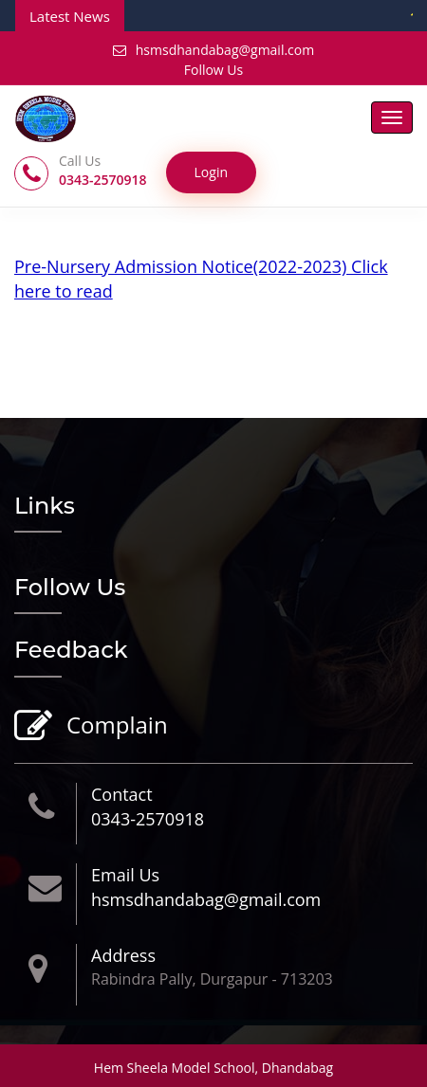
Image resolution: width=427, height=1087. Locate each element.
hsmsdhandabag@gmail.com (213, 50)
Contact (122, 794)
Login (211, 172)
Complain (115, 726)
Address (123, 955)
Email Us (125, 874)
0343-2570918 (147, 818)
